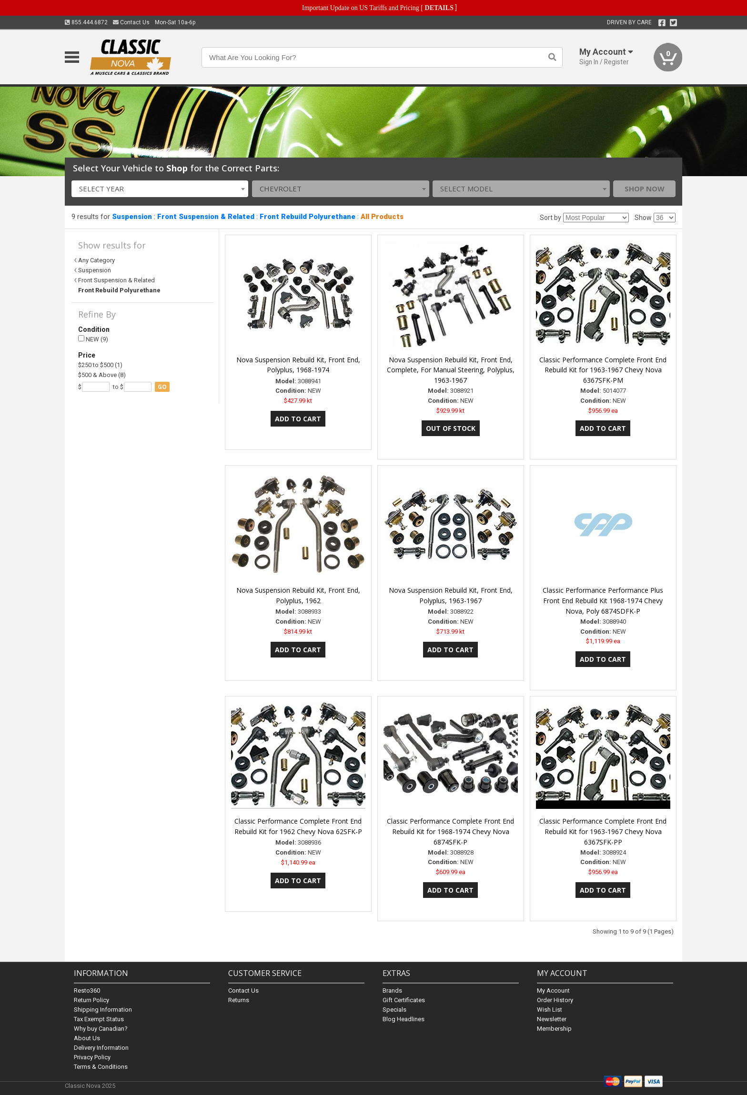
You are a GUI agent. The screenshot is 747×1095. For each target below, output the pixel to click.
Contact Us (131, 22)
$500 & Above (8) (102, 374)
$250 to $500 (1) (100, 364)
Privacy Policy (92, 1057)
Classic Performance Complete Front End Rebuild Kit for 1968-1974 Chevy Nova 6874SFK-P (450, 831)
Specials (394, 1009)
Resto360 (87, 990)
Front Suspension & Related (205, 216)
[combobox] (160, 188)
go (162, 387)
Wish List (549, 1009)
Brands (392, 990)
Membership (554, 1028)
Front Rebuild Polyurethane (307, 216)
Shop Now (645, 188)
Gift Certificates (404, 1000)
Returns (238, 1000)
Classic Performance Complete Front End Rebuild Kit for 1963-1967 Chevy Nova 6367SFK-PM (602, 370)
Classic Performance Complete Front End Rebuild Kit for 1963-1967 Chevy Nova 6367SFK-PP (602, 831)
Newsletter (551, 1019)
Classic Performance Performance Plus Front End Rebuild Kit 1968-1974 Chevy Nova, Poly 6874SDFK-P (603, 601)
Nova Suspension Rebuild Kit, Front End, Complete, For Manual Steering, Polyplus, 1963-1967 (451, 370)
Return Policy (91, 1000)
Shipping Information (103, 1009)
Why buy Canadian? (101, 1028)
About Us (87, 1038)
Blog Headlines (403, 1019)
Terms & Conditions (101, 1066)
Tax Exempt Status (99, 1019)
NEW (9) (93, 339)
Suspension (132, 216)
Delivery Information (101, 1047)
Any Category (96, 260)
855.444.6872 (86, 22)
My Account (553, 990)
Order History (555, 1000)
